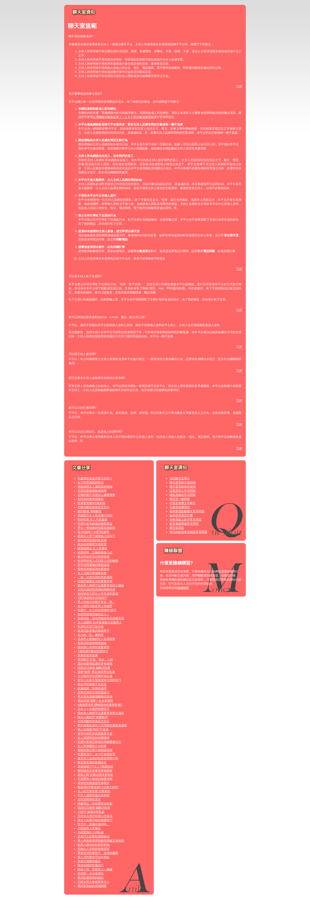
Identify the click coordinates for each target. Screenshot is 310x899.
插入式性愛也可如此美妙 (93, 857)
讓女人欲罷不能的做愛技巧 (95, 820)
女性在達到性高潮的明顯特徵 (96, 589)
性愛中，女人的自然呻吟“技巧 (97, 610)
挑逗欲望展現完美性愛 (92, 544)
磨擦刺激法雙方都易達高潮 (95, 750)
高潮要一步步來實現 (91, 873)
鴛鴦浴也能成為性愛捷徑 (93, 569)
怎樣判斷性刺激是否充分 (93, 507)
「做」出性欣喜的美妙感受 (95, 577)
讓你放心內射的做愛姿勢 (93, 647)
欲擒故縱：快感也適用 (92, 688)
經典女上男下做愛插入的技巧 (96, 536)
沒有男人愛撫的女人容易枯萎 (96, 639)
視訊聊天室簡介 (180, 478)
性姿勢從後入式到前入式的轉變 (98, 560)
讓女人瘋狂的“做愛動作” (93, 717)
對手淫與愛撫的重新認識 (93, 565)
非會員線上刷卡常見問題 (186, 519)
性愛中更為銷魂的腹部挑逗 (95, 523)
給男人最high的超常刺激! (94, 844)
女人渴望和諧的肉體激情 (93, 737)
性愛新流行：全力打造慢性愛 (96, 754)
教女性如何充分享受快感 (93, 556)
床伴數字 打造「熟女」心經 (95, 659)
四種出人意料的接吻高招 (93, 849)
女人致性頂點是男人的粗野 (95, 606)
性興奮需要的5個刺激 (91, 503)
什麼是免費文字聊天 (183, 503)
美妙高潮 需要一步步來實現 (95, 700)
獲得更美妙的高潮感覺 (92, 886)
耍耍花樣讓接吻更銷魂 (92, 643)
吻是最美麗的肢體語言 (92, 762)
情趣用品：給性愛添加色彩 (95, 803)
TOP (239, 86)
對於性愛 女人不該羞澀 (92, 519)
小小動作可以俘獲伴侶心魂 (95, 676)
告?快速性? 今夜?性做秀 (93, 532)
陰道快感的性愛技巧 (91, 865)
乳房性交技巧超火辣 (91, 626)
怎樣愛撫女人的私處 (91, 832)
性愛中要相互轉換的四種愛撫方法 (99, 742)
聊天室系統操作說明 (183, 486)
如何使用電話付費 (181, 515)
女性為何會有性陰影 (91, 499)
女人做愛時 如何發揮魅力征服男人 (100, 622)
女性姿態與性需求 (89, 799)
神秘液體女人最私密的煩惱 (95, 486)
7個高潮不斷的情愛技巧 (93, 651)
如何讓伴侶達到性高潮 (92, 540)
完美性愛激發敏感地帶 (92, 490)
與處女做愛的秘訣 (89, 861)
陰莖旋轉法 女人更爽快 (92, 548)
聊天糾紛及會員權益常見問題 (188, 532)
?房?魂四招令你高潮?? (92, 597)
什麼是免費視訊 (180, 507)
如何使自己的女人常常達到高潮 (98, 593)
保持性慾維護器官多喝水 (93, 783)
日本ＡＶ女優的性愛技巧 (93, 709)
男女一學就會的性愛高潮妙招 (96, 528)
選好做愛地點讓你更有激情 (95, 663)
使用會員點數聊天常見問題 (187, 511)
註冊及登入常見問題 (183, 490)
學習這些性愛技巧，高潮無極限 (98, 853)
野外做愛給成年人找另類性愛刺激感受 (102, 725)
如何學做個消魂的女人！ (93, 614)
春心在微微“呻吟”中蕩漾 (93, 729)
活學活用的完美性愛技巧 (93, 692)
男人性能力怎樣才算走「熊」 (96, 602)
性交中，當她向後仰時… (93, 824)
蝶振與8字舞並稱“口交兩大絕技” (98, 787)
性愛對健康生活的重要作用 (95, 581)
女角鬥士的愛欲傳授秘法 (93, 836)
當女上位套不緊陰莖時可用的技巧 (99, 680)
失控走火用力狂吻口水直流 (95, 816)
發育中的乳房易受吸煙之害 (95, 733)
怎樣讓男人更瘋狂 (89, 828)
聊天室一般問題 (180, 499)
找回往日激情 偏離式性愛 (94, 667)
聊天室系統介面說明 (183, 482)
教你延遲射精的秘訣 (91, 877)
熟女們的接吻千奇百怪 (92, 684)
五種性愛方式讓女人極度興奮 (96, 495)
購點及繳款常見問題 (183, 495)
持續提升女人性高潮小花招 (95, 515)
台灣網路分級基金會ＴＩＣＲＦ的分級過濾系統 (123, 117)
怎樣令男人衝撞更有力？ (93, 882)
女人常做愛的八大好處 (92, 746)
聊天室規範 (177, 528)
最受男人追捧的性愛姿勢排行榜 (98, 758)
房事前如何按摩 (88, 655)
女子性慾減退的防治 (91, 482)
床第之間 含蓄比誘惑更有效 (95, 774)
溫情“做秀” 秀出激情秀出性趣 (96, 672)
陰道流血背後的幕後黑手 (93, 630)
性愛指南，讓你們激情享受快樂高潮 (101, 618)
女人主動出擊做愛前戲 (92, 573)
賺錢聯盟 (183, 588)
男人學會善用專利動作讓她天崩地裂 (101, 840)
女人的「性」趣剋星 (91, 635)
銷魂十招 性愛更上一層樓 (95, 869)
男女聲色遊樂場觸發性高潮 (95, 696)
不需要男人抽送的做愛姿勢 (95, 779)
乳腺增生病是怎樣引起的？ (95, 478)
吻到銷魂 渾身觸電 (89, 511)
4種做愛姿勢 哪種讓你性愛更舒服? (100, 705)
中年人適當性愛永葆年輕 (93, 795)
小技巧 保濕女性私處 (91, 812)
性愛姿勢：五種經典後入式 (95, 552)
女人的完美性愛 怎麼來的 (94, 791)
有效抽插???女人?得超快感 (95, 766)
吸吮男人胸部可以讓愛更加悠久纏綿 (101, 585)
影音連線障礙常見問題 (184, 523)
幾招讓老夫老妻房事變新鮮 (95, 770)
